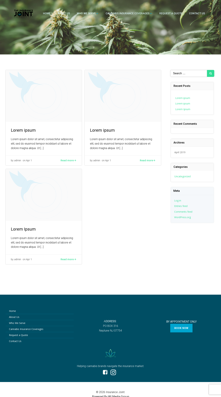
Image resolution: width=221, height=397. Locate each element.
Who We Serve (88, 13)
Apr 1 (29, 160)
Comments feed (183, 211)
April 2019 (179, 152)
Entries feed (181, 206)
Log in (177, 200)
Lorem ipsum (182, 98)
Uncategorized (182, 176)
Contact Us (197, 13)
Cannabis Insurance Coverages (129, 13)
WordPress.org (182, 217)
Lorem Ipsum (182, 109)
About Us (63, 13)
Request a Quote (170, 13)
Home (46, 13)
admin (17, 160)
